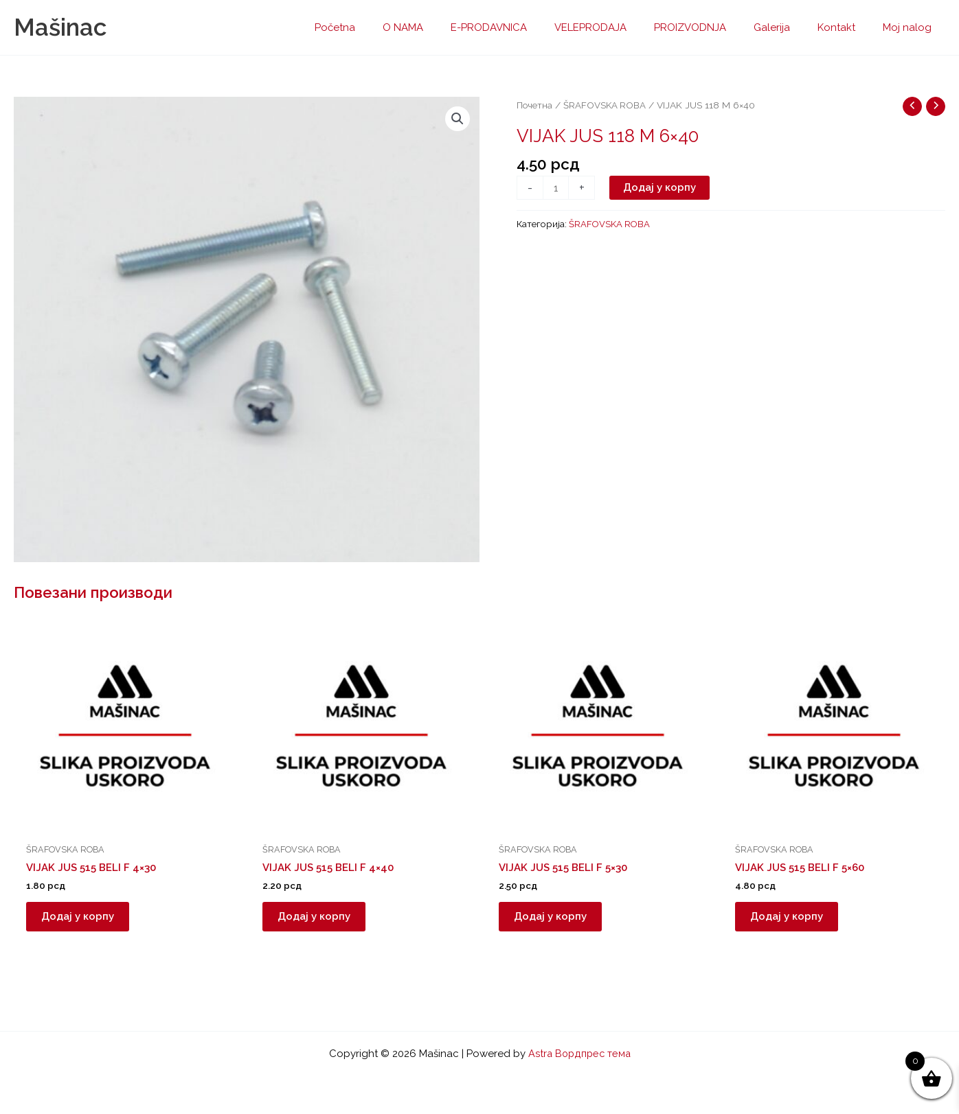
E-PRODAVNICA (526, 27)
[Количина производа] (556, 188)
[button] (456, 119)
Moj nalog (910, 27)
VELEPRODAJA (621, 27)
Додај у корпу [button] (83, 919)
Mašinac (60, 27)
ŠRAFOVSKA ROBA (606, 105)
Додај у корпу (660, 188)
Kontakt (847, 27)
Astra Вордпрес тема (579, 1053)
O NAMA (447, 27)
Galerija (789, 27)
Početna (386, 27)
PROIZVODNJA (714, 27)
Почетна (535, 105)
